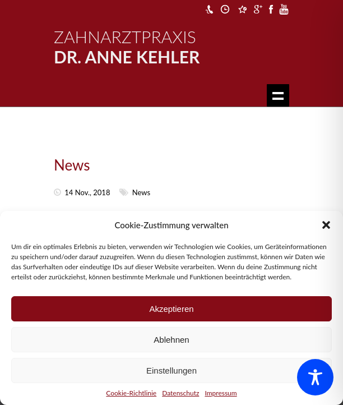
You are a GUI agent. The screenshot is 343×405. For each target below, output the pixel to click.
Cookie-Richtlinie (131, 393)
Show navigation (278, 95)
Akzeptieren (171, 309)
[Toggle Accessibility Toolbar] (315, 377)
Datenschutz (180, 393)
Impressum (221, 393)
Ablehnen (171, 339)
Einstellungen (171, 370)
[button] (326, 225)
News (72, 165)
